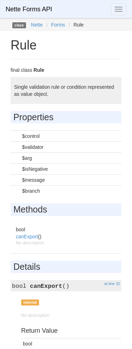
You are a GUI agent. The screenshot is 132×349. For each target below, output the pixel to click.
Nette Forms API (29, 9)
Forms (58, 25)
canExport (27, 236)
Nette (37, 25)
